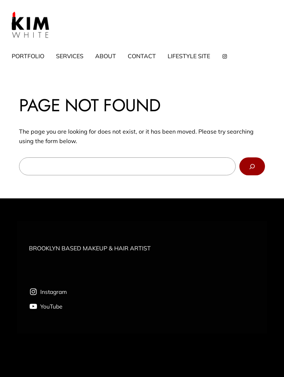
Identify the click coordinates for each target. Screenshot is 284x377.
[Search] (252, 166)
